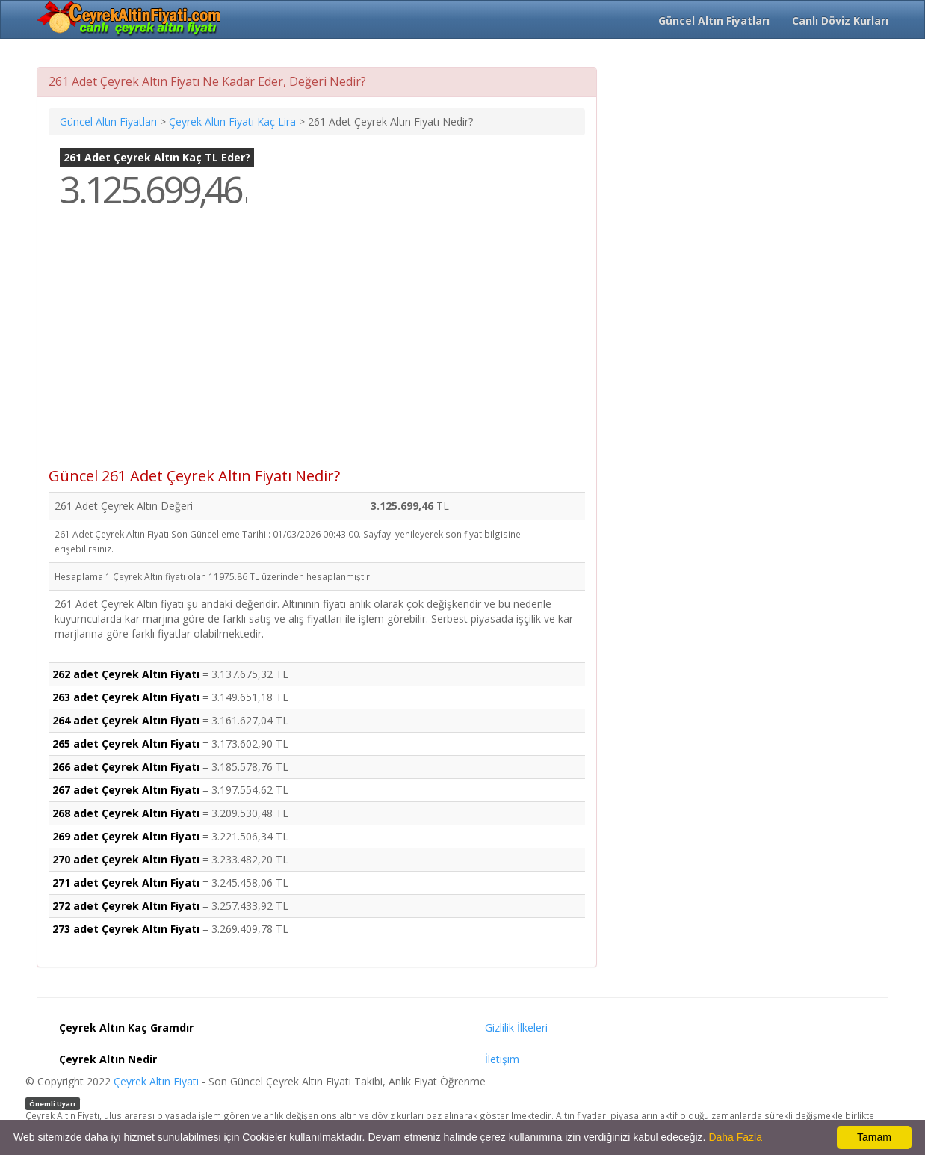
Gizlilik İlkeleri (516, 1027)
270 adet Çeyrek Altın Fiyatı (125, 859)
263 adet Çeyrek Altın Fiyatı (125, 697)
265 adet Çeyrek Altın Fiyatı (125, 743)
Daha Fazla (735, 1137)
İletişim (502, 1059)
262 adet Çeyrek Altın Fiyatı (125, 674)
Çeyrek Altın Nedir (108, 1059)
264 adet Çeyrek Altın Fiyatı (125, 720)
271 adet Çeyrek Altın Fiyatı (125, 882)
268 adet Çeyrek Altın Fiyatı (125, 813)
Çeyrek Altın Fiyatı (156, 1081)
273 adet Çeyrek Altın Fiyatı (125, 929)
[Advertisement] (317, 348)
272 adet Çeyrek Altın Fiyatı (125, 906)
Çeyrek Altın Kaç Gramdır (126, 1027)
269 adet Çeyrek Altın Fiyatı (125, 836)
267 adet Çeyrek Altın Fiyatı (125, 790)
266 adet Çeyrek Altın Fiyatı (125, 767)
